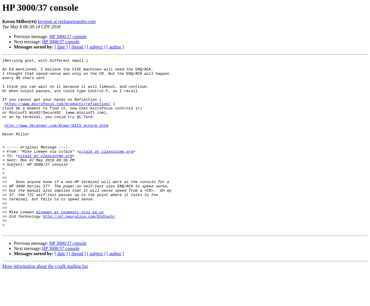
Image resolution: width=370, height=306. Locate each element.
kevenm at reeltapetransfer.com (67, 21)
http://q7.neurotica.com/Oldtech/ (79, 248)
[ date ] (61, 46)
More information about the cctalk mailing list (45, 300)
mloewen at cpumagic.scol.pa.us (70, 243)
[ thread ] (77, 46)
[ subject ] (96, 46)
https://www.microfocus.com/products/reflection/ (58, 113)
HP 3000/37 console (68, 36)
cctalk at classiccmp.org (106, 170)
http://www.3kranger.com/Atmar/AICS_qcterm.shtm (56, 139)
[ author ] (115, 46)
